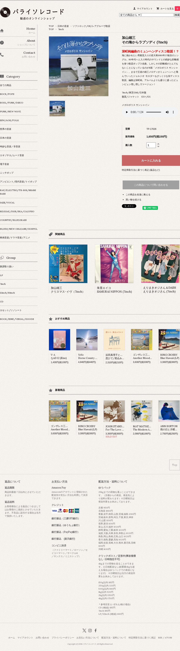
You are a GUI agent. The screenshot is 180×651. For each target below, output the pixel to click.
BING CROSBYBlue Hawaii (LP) (169, 356)
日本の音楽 (63, 26)
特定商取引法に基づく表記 (142, 637)
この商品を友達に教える (138, 194)
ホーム (11, 637)
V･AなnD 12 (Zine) (59, 356)
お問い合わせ (42, 637)
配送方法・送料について (113, 637)
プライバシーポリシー (63, 637)
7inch (61, 29)
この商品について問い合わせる (151, 185)
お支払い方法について (87, 637)
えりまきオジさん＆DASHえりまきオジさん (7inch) (159, 289)
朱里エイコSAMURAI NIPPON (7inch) (114, 289)
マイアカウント (145, 8)
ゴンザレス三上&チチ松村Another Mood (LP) (147, 356)
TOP (51, 26)
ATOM (168, 637)
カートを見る (170, 8)
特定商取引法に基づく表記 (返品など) (141, 169)
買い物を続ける (133, 199)
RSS (160, 637)
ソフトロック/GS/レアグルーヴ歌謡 (91, 26)
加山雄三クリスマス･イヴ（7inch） (68, 289)
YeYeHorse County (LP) (89, 356)
